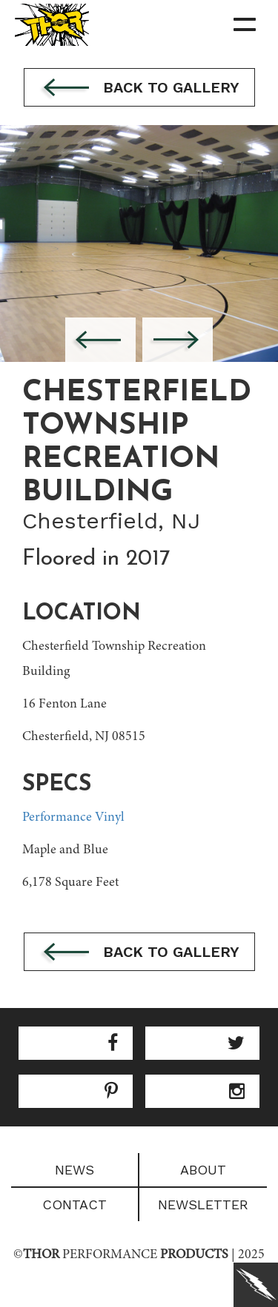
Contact (74, 1204)
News (74, 1169)
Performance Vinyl (73, 817)
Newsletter (203, 1204)
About (203, 1169)
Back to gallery (139, 89)
